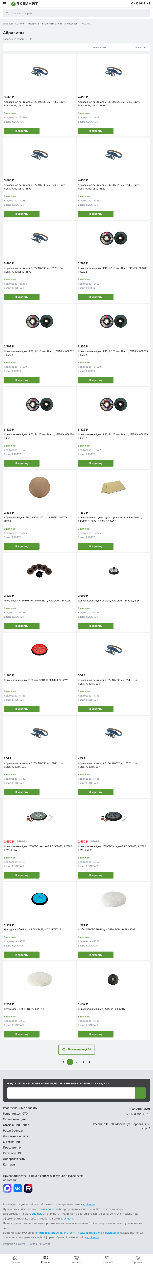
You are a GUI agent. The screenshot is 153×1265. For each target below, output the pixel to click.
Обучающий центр (16, 1125)
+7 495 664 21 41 (140, 3)
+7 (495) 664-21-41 (137, 1114)
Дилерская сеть (14, 1159)
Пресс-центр (12, 1147)
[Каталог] (46, 1259)
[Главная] (15, 1259)
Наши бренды (13, 1130)
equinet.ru (88, 1204)
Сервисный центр (15, 1119)
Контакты (9, 1164)
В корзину (21, 130)
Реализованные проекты (20, 1108)
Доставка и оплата (16, 1136)
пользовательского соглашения (98, 1232)
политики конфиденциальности (54, 1232)
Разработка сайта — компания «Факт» (27, 1244)
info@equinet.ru (139, 1108)
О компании (11, 1142)
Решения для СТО (15, 1113)
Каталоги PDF (12, 1153)
